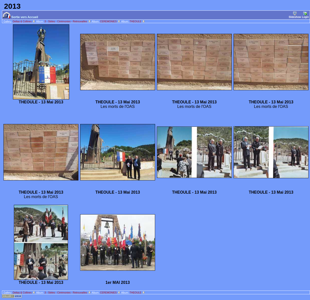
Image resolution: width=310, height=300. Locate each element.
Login (305, 15)
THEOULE (137, 21)
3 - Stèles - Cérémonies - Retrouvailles (67, 21)
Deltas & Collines (24, 21)
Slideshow (295, 15)
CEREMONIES (110, 21)
